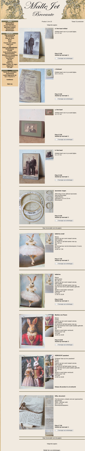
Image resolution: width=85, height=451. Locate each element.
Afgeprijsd (9, 66)
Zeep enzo (9, 44)
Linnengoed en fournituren (10, 57)
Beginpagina (10, 23)
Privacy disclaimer (10, 26)
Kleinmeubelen (10, 53)
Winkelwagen (10, 30)
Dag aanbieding (10, 35)
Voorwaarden (10, 24)
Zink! (9, 41)
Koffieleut (10, 79)
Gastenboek (10, 73)
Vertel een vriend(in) (9, 72)
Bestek (10, 59)
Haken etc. (9, 63)
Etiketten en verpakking (10, 55)
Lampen (9, 61)
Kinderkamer (10, 49)
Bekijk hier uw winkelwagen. (52, 450)
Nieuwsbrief (10, 29)
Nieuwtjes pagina (9, 27)
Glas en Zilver (9, 38)
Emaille (9, 50)
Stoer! (10, 40)
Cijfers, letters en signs (9, 64)
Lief (10, 46)
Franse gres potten (10, 43)
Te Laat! (9, 67)
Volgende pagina (52, 25)
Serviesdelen (10, 36)
